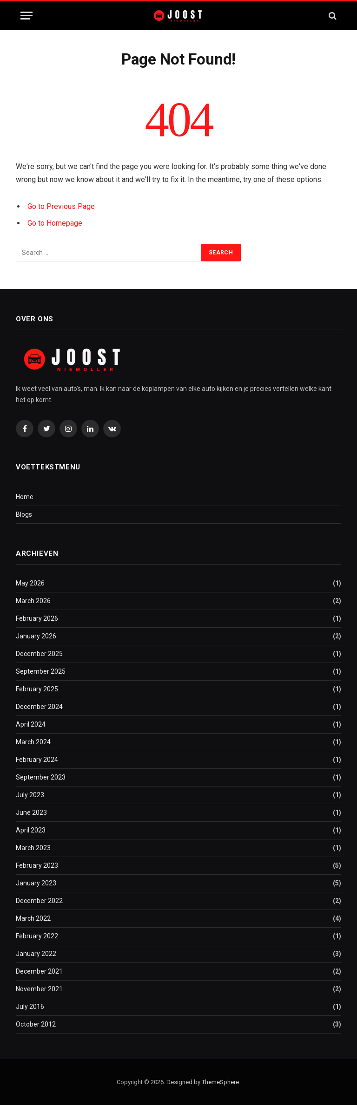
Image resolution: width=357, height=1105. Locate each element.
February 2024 (37, 759)
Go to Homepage (54, 223)
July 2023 (30, 795)
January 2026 (36, 636)
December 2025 (39, 653)
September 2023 (41, 777)
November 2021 (39, 989)
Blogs (24, 514)
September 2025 (41, 671)
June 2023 (31, 812)
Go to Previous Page (61, 206)
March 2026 (33, 600)
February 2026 (37, 618)
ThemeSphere (220, 1082)
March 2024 (33, 742)
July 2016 (30, 1006)
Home (24, 496)
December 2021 (39, 971)
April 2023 (31, 830)
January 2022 (36, 953)
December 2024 (39, 706)
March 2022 (33, 918)
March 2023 (33, 848)
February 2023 (37, 865)
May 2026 (30, 583)
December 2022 (39, 900)
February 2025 (37, 689)
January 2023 (36, 883)
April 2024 (31, 724)
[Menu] (26, 15)
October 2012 (36, 1024)
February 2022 (37, 936)
